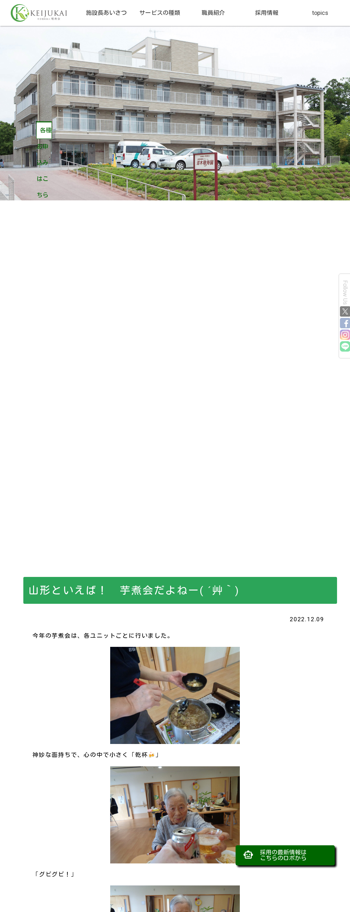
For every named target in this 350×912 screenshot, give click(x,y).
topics (320, 12)
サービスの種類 (159, 12)
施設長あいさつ (106, 12)
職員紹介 (213, 12)
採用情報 (266, 12)
